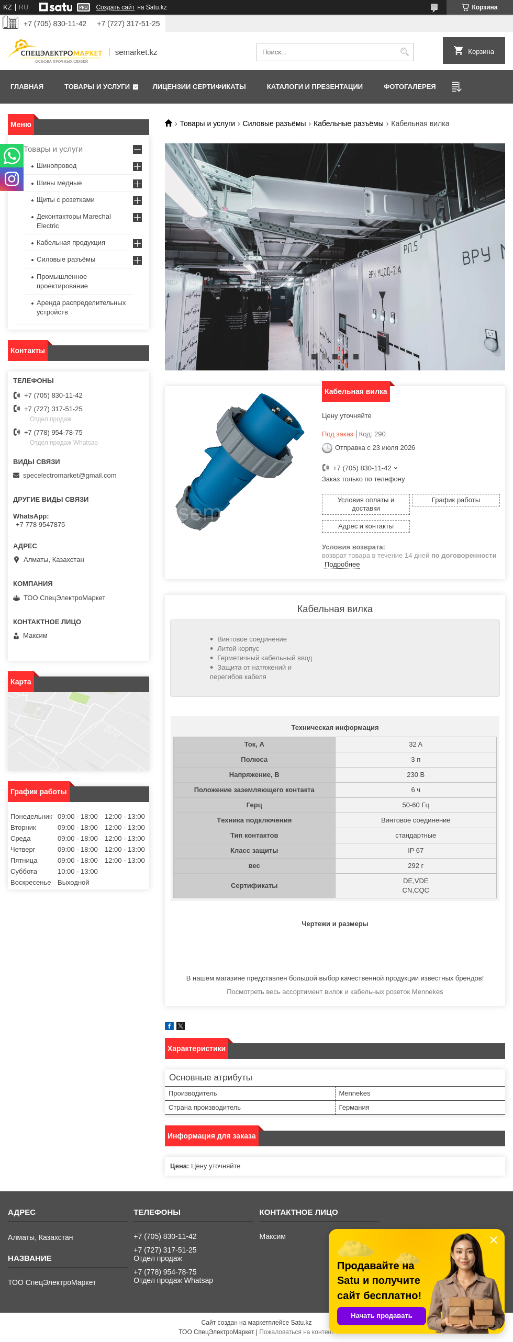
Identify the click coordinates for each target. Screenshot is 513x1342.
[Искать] (404, 52)
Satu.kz (301, 1322)
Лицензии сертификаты (199, 87)
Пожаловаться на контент (296, 1332)
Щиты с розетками (66, 200)
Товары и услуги (97, 87)
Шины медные (59, 183)
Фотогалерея (410, 87)
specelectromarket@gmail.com (70, 475)
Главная (26, 87)
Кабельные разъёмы (349, 123)
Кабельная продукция (71, 242)
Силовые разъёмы (274, 123)
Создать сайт (115, 7)
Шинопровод (56, 166)
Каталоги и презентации (315, 87)
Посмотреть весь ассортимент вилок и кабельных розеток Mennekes (335, 992)
